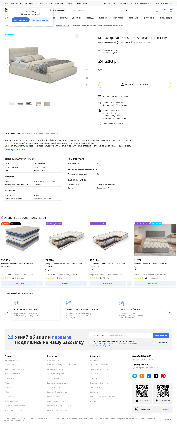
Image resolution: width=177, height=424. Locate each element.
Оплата (49, 3)
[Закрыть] (50, 10)
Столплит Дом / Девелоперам (59, 406)
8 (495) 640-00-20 (141, 357)
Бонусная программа (63, 3)
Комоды (90, 17)
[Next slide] (75, 66)
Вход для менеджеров (14, 411)
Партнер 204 (39, 168)
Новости (93, 379)
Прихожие (148, 17)
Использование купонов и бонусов (61, 365)
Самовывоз (9, 379)
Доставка (39, 3)
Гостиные (132, 17)
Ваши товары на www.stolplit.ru (102, 397)
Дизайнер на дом (11, 360)
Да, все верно (19, 20)
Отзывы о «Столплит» (99, 370)
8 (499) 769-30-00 (163, 3)
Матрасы (118, 17)
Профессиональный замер (15, 370)
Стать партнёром (125, 3)
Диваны (76, 17)
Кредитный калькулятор (57, 392)
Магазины (29, 3)
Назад (8, 25)
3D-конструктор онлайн (57, 374)
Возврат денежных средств (58, 411)
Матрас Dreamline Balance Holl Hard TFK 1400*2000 (63, 266)
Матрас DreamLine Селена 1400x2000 (151, 265)
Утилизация (9, 397)
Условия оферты (54, 397)
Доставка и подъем (12, 374)
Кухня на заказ (10, 365)
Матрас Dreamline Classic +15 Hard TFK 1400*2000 (107, 266)
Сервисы (58, 10)
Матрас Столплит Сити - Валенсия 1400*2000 (17, 266)
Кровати (103, 17)
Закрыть (168, 419)
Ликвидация (165, 17)
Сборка (7, 392)
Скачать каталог (96, 374)
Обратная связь (11, 402)
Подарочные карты (55, 370)
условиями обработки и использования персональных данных (115, 345)
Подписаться (161, 336)
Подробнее (19, 420)
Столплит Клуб (53, 360)
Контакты (94, 392)
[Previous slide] (9, 66)
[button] (83, 326)
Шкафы (63, 17)
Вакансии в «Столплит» (99, 383)
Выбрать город (39, 20)
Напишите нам (109, 3)
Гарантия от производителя (16, 406)
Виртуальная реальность (57, 383)
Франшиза (94, 402)
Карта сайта (95, 388)
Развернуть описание (15, 150)
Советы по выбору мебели (58, 402)
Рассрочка (9, 388)
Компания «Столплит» (99, 365)
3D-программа (81, 3)
